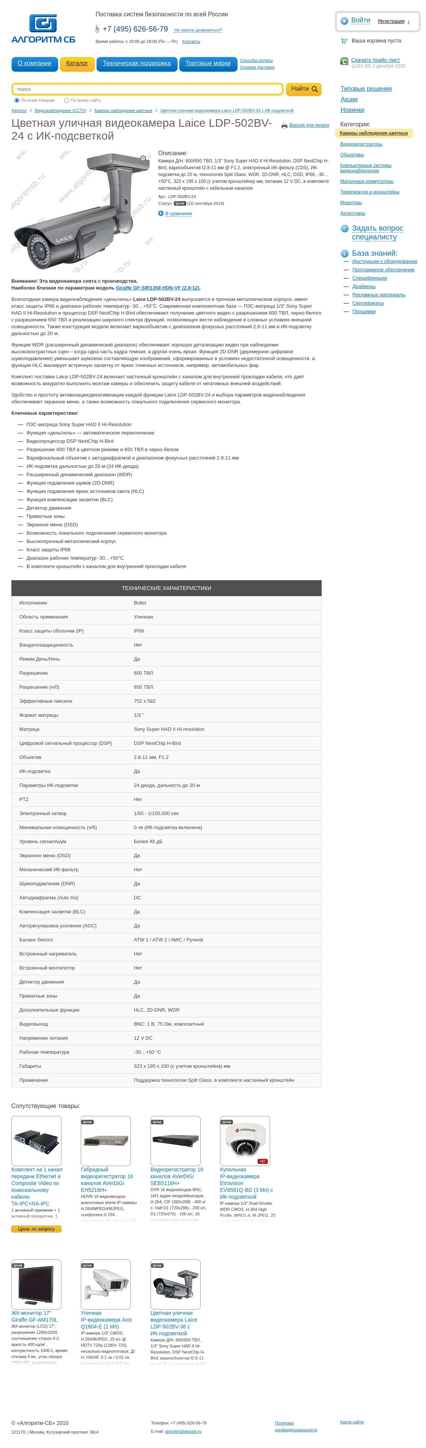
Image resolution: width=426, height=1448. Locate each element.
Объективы (352, 154)
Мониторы (351, 202)
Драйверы (364, 286)
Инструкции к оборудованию (384, 261)
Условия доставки (257, 67)
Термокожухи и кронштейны (369, 192)
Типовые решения (366, 88)
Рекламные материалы (379, 294)
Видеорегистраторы (361, 144)
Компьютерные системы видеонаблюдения (365, 168)
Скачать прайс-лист (375, 60)
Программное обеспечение (383, 269)
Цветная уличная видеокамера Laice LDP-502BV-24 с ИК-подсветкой (227, 110)
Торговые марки (208, 63)
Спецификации (369, 278)
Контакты (191, 41)
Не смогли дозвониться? (198, 30)
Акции (349, 99)
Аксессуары (352, 213)
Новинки (353, 110)
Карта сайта (351, 1422)
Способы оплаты (256, 60)
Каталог (77, 63)
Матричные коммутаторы (367, 181)
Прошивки (364, 311)
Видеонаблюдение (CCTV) (60, 110)
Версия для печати (309, 125)
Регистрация (391, 21)
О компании (34, 63)
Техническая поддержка (136, 63)
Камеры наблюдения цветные (374, 133)
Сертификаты (368, 303)
